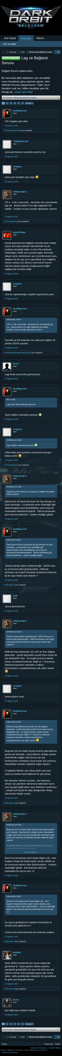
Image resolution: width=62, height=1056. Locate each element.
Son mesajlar (9, 44)
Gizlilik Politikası (55, 1048)
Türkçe (4, 1044)
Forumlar (26, 38)
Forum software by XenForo (12, 1050)
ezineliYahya (19, 232)
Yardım (57, 1044)
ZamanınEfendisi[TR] (12, 130)
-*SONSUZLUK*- (21, 141)
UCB (15, 596)
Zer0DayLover (20, 110)
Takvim (40, 38)
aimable (17, 952)
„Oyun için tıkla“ (23, 91)
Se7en (16, 1000)
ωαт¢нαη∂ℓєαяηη (11, 221)
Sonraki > (29, 103)
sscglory (17, 166)
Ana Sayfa (10, 38)
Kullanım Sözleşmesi (39, 1048)
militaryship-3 (20, 191)
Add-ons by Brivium (10, 1052)
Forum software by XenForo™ (36, 1050)
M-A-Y (16, 364)
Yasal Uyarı (48, 1044)
